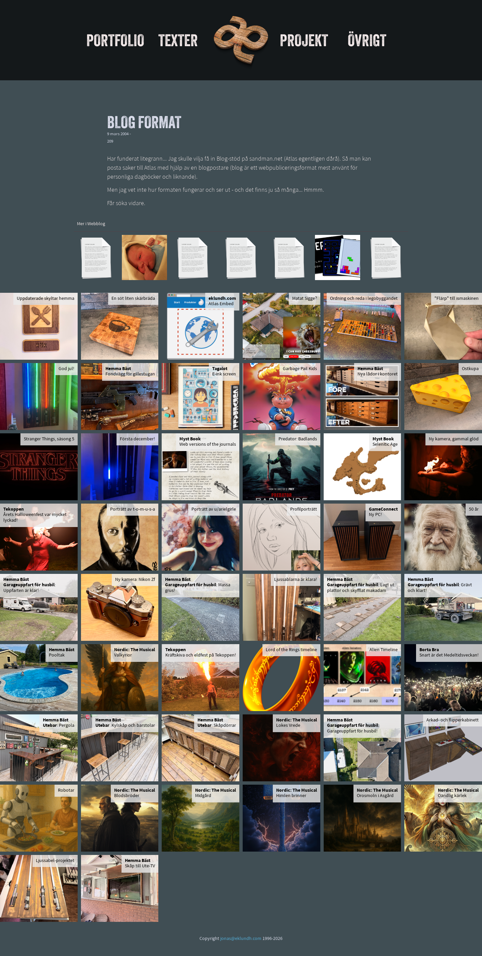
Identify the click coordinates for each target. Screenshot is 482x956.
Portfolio (115, 40)
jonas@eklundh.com (240, 938)
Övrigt (367, 40)
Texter (178, 40)
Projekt (304, 40)
